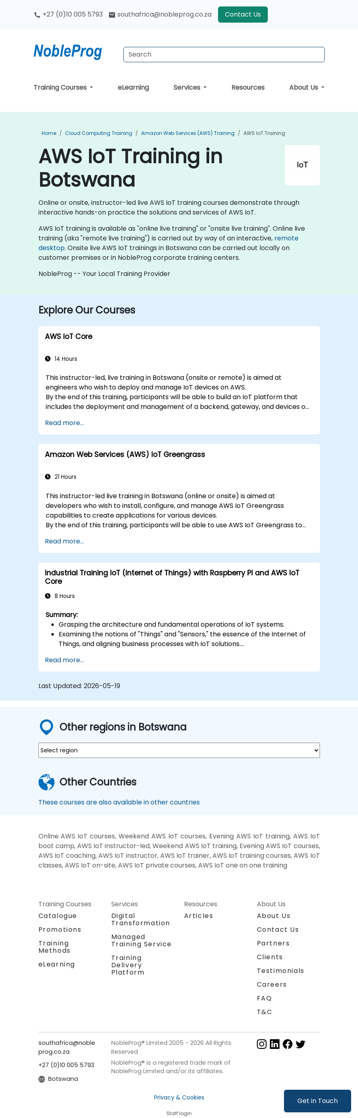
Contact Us (243, 14)
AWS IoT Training (264, 133)
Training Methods (54, 947)
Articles (199, 915)
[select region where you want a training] (179, 750)
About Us (304, 87)
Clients (270, 957)
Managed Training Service (141, 940)
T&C (265, 1012)
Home (49, 133)
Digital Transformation (140, 919)
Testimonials (281, 970)
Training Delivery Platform (128, 965)
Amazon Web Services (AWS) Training (188, 133)
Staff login (179, 1113)
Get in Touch (317, 1100)
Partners (273, 943)
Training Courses (61, 87)
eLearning (133, 87)
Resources (248, 87)
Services (188, 87)
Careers (272, 984)
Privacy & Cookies (179, 1097)
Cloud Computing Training (98, 133)
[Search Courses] (224, 54)
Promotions (60, 929)
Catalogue (57, 915)
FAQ (264, 998)
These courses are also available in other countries (119, 802)
